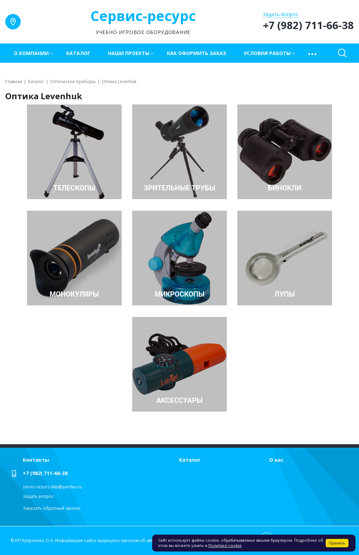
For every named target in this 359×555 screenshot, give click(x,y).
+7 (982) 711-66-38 (45, 473)
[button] (312, 53)
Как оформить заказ (196, 53)
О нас (276, 459)
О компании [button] (31, 53)
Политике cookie (225, 545)
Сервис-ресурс (143, 15)
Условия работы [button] (267, 53)
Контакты (36, 459)
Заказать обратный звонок (52, 508)
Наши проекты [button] (128, 53)
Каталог (78, 53)
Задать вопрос (38, 496)
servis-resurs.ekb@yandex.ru (52, 487)
